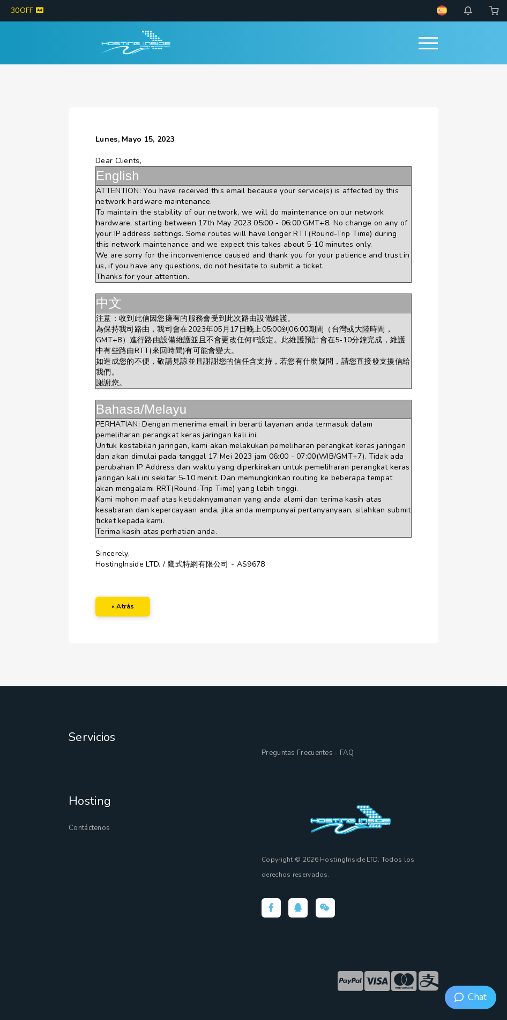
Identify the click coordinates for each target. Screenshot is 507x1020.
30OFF (27, 10)
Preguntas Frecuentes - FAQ (308, 753)
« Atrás (122, 606)
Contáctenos (89, 828)
